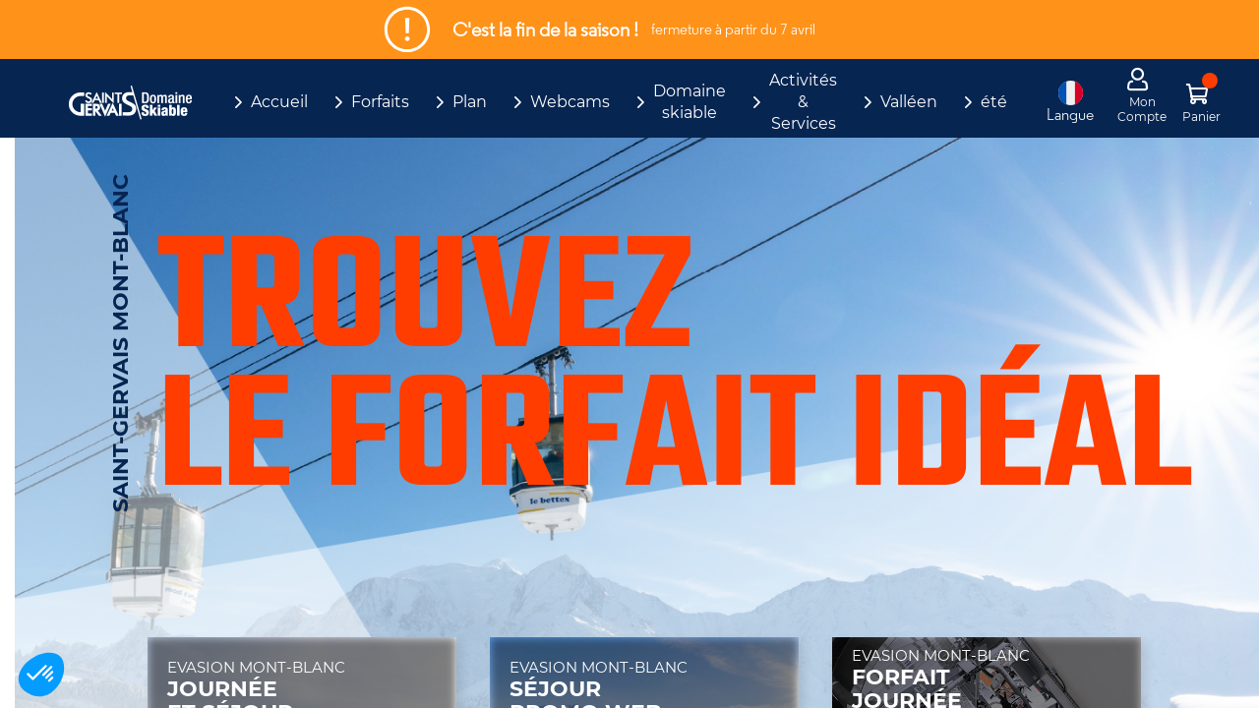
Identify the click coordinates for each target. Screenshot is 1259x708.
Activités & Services (803, 102)
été (994, 101)
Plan (469, 101)
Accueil (279, 101)
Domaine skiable (689, 102)
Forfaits (380, 101)
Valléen (908, 101)
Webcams (570, 101)
